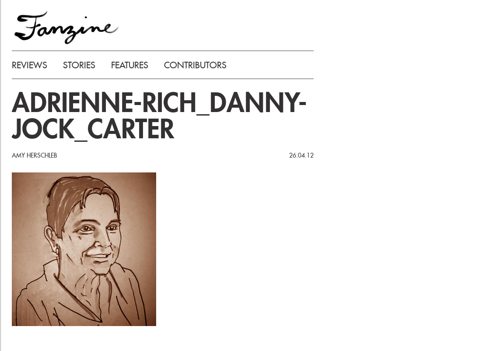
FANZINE (66, 27)
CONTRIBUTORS (195, 65)
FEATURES (129, 65)
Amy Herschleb (34, 155)
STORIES (79, 65)
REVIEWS (29, 65)
